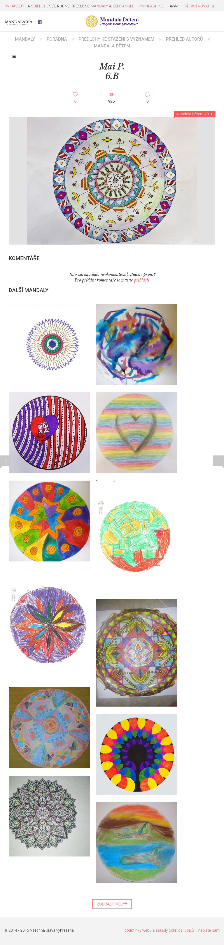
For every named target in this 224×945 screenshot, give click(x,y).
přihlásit (141, 280)
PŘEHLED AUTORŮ (184, 39)
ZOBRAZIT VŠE (112, 904)
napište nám (209, 930)
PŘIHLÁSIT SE (151, 6)
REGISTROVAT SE (200, 6)
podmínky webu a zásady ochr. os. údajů (159, 930)
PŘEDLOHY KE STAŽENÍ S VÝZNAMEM (116, 39)
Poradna (57, 39)
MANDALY (25, 39)
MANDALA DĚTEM (112, 46)
